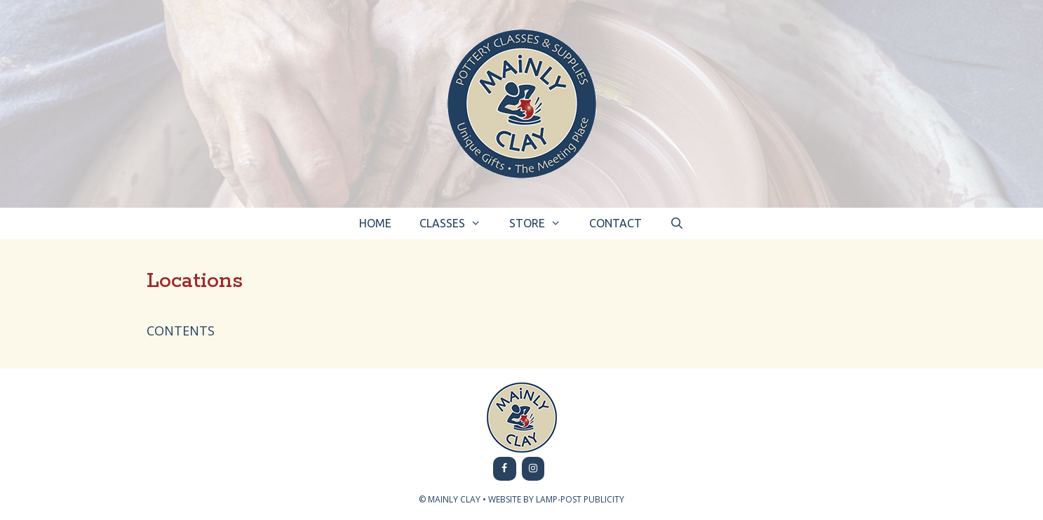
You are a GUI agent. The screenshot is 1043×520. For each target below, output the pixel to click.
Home (375, 223)
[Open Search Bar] (677, 223)
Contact (615, 223)
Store (542, 223)
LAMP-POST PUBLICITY (580, 499)
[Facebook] (504, 469)
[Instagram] (533, 469)
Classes (457, 223)
